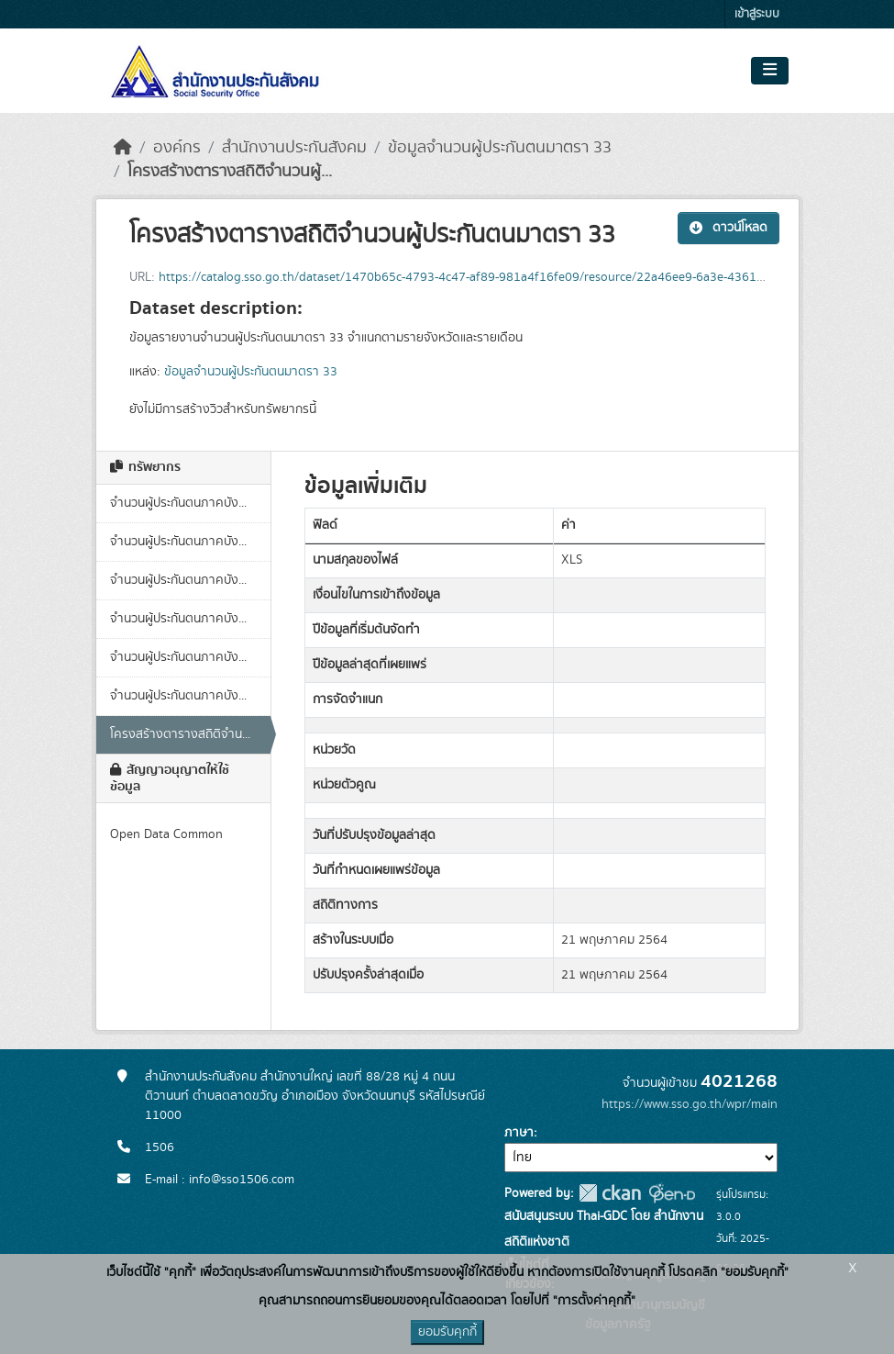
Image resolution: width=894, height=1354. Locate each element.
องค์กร (177, 148)
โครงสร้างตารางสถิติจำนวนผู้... (229, 172)
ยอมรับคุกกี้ (447, 1332)
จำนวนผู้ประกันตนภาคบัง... (178, 503)
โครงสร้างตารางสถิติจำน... (180, 734)
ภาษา (519, 1133)
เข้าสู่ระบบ (756, 14)
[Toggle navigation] (770, 70)
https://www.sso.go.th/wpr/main (690, 1104)
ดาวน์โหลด (728, 227)
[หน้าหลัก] (123, 148)
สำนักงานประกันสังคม (294, 148)
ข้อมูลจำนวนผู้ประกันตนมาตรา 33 (500, 148)
